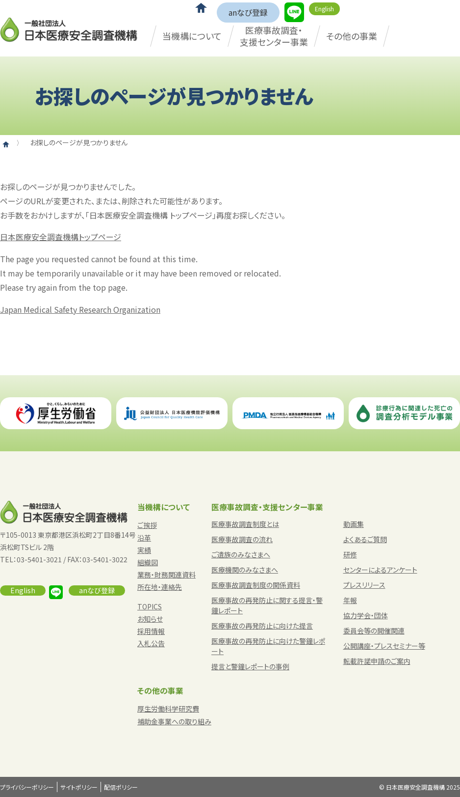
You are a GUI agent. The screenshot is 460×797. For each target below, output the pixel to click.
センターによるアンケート (380, 570)
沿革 (144, 538)
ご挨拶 (147, 525)
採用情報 (151, 631)
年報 (350, 600)
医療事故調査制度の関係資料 (255, 585)
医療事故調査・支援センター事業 (274, 36)
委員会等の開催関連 (374, 630)
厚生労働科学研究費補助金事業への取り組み (174, 715)
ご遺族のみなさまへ (240, 554)
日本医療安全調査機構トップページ (60, 237)
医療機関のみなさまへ (244, 570)
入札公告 (151, 643)
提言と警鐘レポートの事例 (250, 666)
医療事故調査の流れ (242, 539)
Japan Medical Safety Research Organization (80, 309)
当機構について (192, 35)
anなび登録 (248, 12)
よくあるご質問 (365, 539)
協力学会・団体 (365, 615)
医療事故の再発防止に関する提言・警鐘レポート (267, 605)
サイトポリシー (79, 787)
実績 (144, 550)
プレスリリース (364, 585)
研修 (350, 554)
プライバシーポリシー (27, 787)
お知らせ (150, 619)
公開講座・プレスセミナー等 (384, 646)
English (324, 8)
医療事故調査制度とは (245, 524)
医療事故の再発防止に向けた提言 (262, 626)
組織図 (147, 562)
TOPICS (149, 606)
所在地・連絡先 (159, 587)
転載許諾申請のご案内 (376, 661)
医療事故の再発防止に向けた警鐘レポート (268, 646)
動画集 (353, 524)
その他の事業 (351, 35)
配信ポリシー (121, 787)
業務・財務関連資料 (166, 574)
